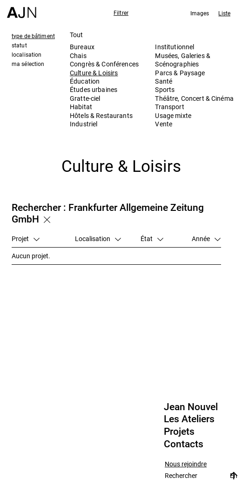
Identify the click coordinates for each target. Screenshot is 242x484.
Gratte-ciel (85, 98)
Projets (179, 431)
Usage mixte (173, 115)
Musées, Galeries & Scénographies (182, 59)
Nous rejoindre (186, 464)
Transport (169, 106)
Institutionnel (174, 46)
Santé (163, 81)
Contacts (183, 444)
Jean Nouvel (191, 407)
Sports (165, 89)
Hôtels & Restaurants (101, 115)
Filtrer (121, 12)
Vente (163, 123)
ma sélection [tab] (28, 63)
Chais (78, 55)
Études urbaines (93, 89)
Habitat (81, 106)
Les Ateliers (189, 419)
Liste (224, 13)
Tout (76, 34)
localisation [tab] (26, 54)
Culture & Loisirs (94, 72)
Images (199, 13)
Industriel (83, 123)
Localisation (98, 238)
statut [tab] (19, 45)
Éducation (85, 81)
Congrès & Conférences (104, 63)
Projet (26, 238)
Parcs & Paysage (180, 72)
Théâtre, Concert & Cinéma (194, 98)
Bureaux (82, 46)
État (152, 238)
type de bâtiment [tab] (33, 35)
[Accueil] (21, 9)
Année (206, 238)
